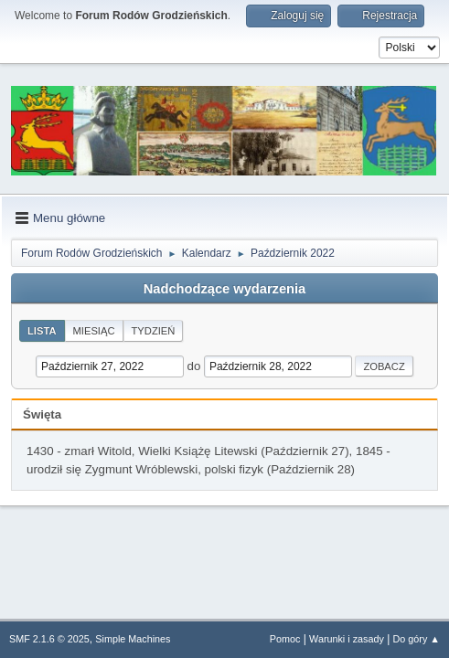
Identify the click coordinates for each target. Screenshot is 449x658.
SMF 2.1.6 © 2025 (49, 638)
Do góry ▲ (416, 638)
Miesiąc (94, 330)
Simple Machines (132, 638)
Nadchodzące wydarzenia (225, 288)
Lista (42, 330)
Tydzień (154, 330)
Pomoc (285, 638)
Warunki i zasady (346, 638)
